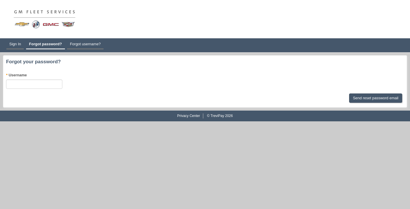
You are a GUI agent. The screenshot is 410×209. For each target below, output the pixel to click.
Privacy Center (188, 116)
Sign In (15, 44)
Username (18, 75)
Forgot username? (85, 44)
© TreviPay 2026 (220, 116)
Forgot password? (45, 44)
